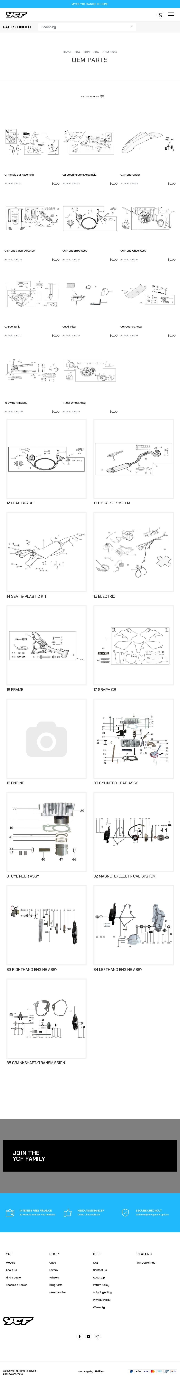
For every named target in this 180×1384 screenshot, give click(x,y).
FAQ (95, 1262)
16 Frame (14, 689)
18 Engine (15, 782)
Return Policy (101, 1285)
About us (11, 1270)
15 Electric (104, 596)
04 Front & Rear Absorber (20, 250)
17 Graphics (104, 689)
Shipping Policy (102, 1292)
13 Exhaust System (111, 503)
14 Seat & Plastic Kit (26, 596)
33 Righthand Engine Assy (31, 969)
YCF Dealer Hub (146, 1262)
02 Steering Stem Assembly (79, 174)
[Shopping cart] (160, 15)
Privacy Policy (101, 1300)
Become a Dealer (16, 1285)
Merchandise (57, 1292)
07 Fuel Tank (12, 326)
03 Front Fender (130, 174)
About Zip (99, 1277)
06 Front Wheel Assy (133, 250)
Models (10, 1262)
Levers (53, 1270)
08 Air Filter (69, 326)
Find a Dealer (14, 1277)
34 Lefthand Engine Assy (117, 969)
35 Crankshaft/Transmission (35, 1062)
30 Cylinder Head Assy (115, 782)
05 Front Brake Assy (74, 250)
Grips (52, 1262)
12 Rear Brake (19, 503)
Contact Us (100, 1270)
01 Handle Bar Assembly (19, 174)
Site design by (90, 1371)
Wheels (54, 1277)
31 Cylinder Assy (22, 876)
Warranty (99, 1307)
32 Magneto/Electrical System (124, 876)
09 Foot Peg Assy (131, 326)
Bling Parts (55, 1285)
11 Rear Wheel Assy (74, 402)
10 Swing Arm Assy (16, 402)
